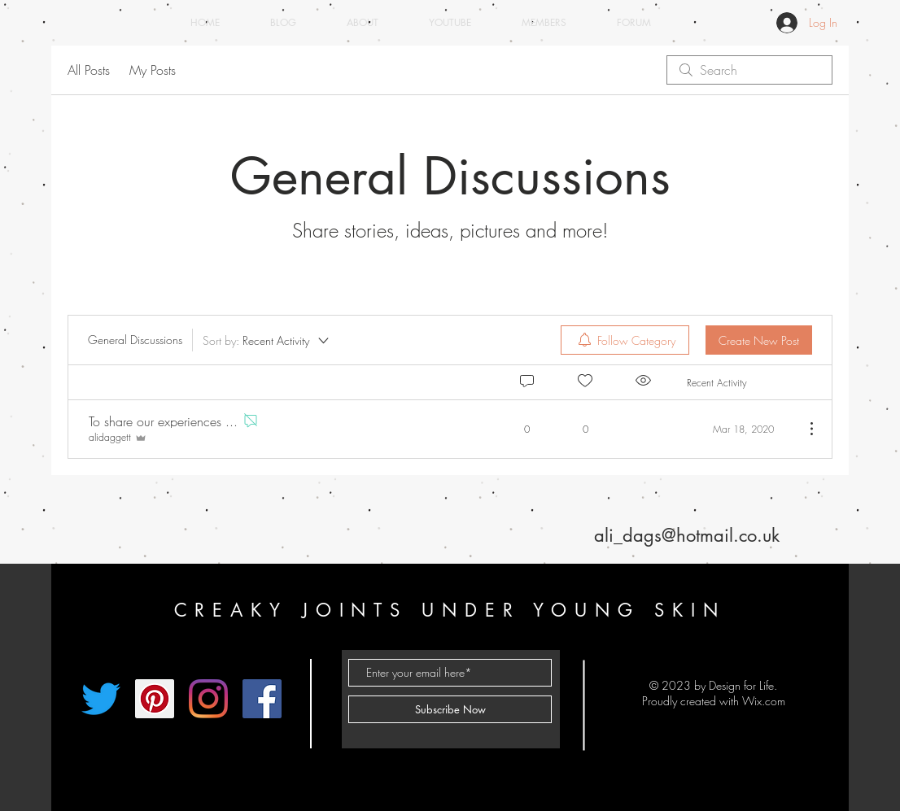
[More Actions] (803, 428)
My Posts (152, 70)
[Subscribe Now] (450, 709)
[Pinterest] (154, 698)
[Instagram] (208, 698)
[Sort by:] (267, 340)
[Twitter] (100, 698)
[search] (749, 70)
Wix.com (763, 701)
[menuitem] (625, 340)
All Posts (89, 70)
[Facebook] (262, 698)
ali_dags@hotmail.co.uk (687, 535)
